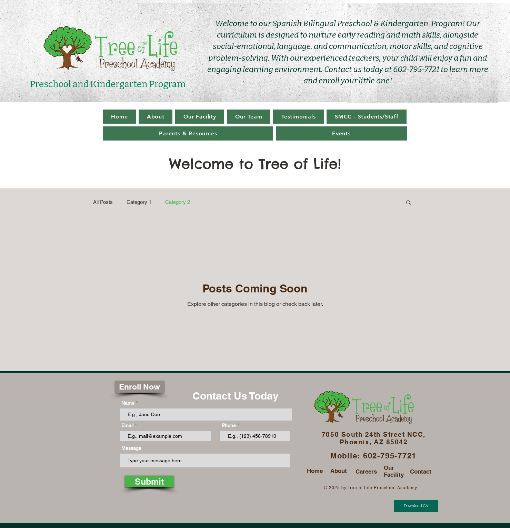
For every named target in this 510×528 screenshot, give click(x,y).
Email (127, 425)
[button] (408, 203)
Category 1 (139, 202)
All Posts (103, 202)
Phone (229, 425)
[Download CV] (416, 506)
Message (131, 448)
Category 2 (177, 202)
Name (127, 403)
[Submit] (149, 481)
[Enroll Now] (139, 387)
